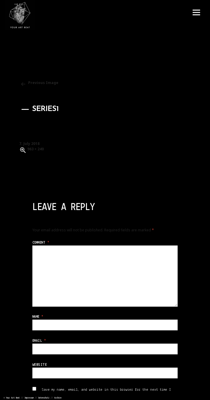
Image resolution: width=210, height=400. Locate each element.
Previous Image (43, 82)
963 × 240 (35, 149)
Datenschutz (43, 398)
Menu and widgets (196, 13)
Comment (40, 243)
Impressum (29, 398)
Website (39, 365)
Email (39, 341)
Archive (57, 398)
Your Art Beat (13, 398)
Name (37, 317)
